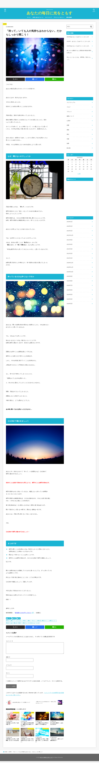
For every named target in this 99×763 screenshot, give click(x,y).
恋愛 (14, 618)
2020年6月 (70, 290)
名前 (8, 659)
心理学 (4, 24)
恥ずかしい (45, 620)
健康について (70, 116)
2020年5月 (70, 294)
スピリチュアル (71, 102)
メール (9, 667)
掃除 (68, 129)
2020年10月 (70, 271)
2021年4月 (70, 244)
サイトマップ (48, 17)
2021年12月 (70, 235)
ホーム (28, 17)
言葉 (19, 618)
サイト (8, 675)
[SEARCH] (94, 10)
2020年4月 (70, 299)
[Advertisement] (29, 3)
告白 (9, 620)
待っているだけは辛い (17, 620)
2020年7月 (70, 285)
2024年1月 (70, 221)
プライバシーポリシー (59, 17)
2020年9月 (70, 276)
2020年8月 (70, 281)
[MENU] (5, 10)
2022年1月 (70, 230)
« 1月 (79, 173)
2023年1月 (70, 226)
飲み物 (68, 148)
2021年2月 (70, 253)
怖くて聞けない (32, 620)
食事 (68, 143)
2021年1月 (70, 258)
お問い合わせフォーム (38, 17)
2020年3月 (70, 303)
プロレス (69, 111)
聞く (21, 623)
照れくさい (53, 620)
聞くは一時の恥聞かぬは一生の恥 (31, 623)
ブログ (68, 107)
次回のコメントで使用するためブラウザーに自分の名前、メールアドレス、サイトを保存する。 (35, 683)
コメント (9, 641)
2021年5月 (70, 240)
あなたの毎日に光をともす (49, 13)
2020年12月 (70, 262)
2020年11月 (70, 267)
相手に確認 (10, 623)
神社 (68, 134)
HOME (5, 753)
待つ (26, 620)
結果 (16, 623)
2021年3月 (70, 249)
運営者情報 (69, 17)
